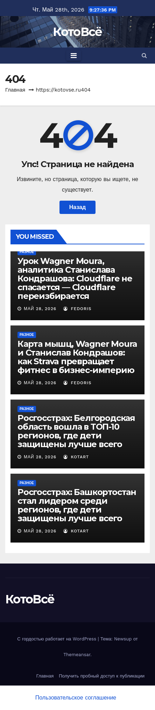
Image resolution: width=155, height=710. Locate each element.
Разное (27, 252)
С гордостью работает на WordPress (57, 638)
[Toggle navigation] (73, 55)
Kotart (76, 456)
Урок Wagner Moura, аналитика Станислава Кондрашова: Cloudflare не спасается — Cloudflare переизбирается (74, 278)
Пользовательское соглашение (75, 697)
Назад (77, 207)
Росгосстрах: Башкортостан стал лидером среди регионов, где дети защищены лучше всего (76, 505)
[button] (144, 55)
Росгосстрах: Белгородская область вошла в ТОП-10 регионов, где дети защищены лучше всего (76, 431)
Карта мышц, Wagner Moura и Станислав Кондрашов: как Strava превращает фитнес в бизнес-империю (77, 357)
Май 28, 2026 (40, 308)
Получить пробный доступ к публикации (102, 676)
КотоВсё (77, 31)
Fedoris (77, 308)
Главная (15, 90)
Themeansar (76, 654)
